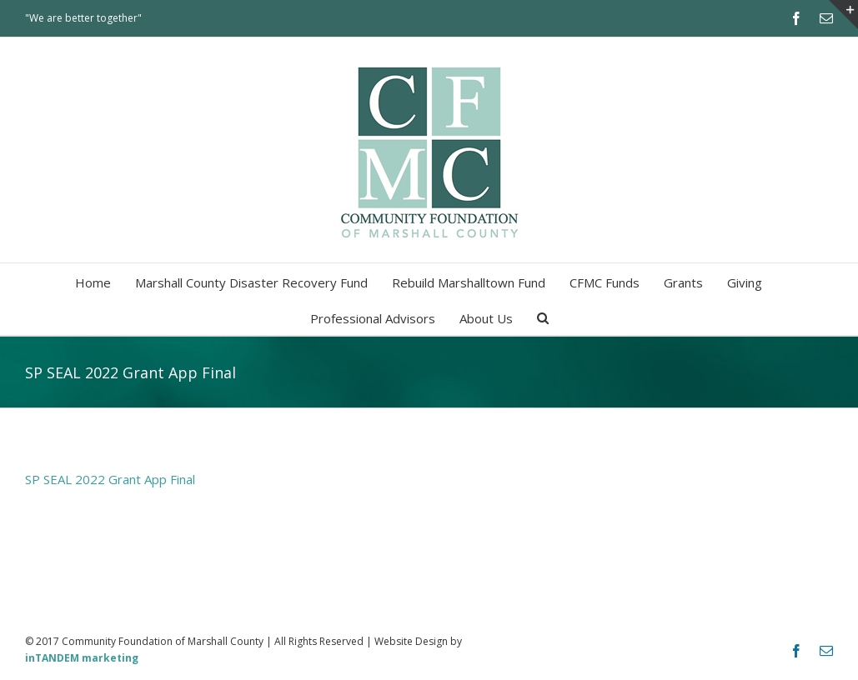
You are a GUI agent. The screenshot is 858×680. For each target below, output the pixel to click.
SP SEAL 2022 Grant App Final (110, 479)
